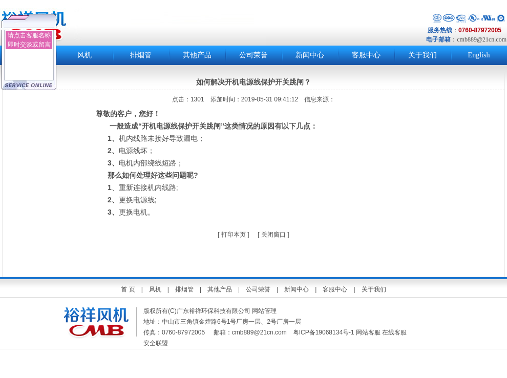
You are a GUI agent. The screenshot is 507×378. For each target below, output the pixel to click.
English (479, 55)
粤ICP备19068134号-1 (323, 332)
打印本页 (233, 234)
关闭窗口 (273, 234)
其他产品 (197, 55)
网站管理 (264, 310)
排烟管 (141, 55)
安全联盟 (156, 343)
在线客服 (394, 332)
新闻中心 (309, 55)
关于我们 (422, 55)
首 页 (128, 289)
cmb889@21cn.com (481, 39)
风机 (84, 55)
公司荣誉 (253, 55)
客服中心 (366, 55)
